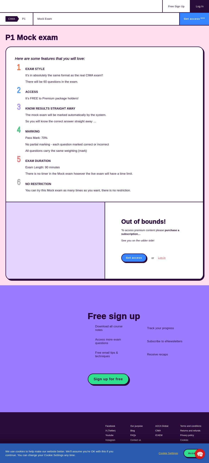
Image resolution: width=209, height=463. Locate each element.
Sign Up (176, 6)
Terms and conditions (190, 426)
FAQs (133, 435)
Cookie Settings (168, 453)
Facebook (110, 426)
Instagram (110, 440)
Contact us (135, 440)
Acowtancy (23, 6)
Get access (134, 257)
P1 (24, 18)
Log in (162, 257)
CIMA (11, 18)
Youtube (109, 435)
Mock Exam (44, 18)
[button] (200, 454)
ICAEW (159, 435)
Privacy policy (187, 435)
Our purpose (136, 426)
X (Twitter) (110, 430)
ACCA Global (161, 426)
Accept (193, 453)
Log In (200, 6)
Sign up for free (108, 379)
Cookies (184, 440)
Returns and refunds (190, 430)
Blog (132, 430)
